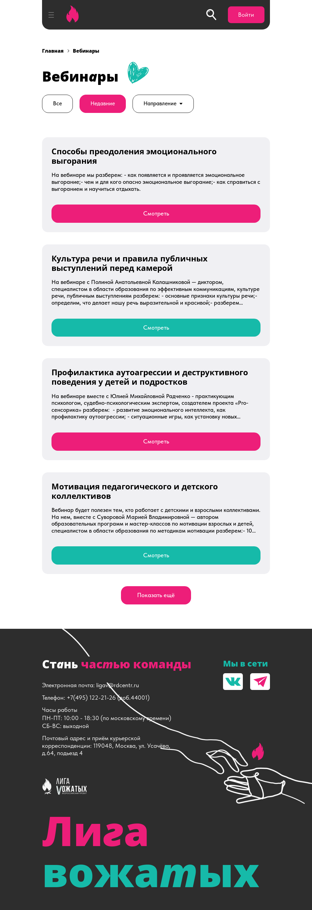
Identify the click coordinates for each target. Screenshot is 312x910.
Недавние (102, 103)
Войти (246, 14)
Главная (53, 51)
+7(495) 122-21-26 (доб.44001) (108, 697)
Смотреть (156, 213)
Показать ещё (156, 595)
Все (57, 103)
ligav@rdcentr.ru (117, 685)
